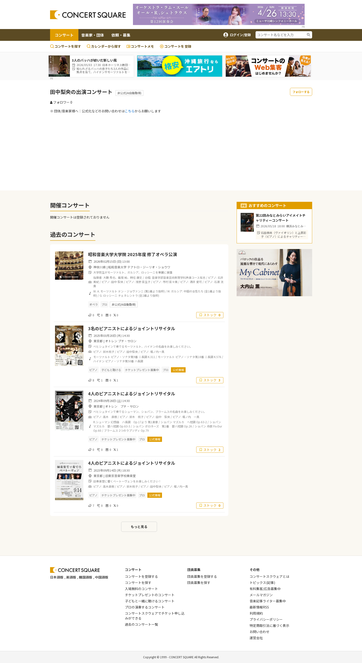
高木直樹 (108, 486)
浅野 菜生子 (143, 282)
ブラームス (111, 430)
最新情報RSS (259, 607)
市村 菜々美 (170, 282)
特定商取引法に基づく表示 (269, 625)
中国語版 (101, 577)
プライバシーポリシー (266, 619)
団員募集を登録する (202, 576)
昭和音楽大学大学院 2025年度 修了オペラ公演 (132, 254)
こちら (130, 111)
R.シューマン (101, 422)
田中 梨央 (117, 282)
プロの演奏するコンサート (145, 607)
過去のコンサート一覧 (141, 624)
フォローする (301, 92)
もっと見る (139, 526)
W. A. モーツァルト (105, 291)
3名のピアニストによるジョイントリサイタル (131, 328)
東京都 (98, 341)
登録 (175, 46)
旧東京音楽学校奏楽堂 (120, 475)
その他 (255, 569)
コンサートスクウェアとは (269, 576)
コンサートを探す (65, 46)
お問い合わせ (259, 631)
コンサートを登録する (141, 576)
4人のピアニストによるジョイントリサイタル (131, 393)
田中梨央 (132, 352)
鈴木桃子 (108, 352)
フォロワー (61, 102)
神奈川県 (100, 267)
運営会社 (256, 637)
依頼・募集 (120, 35)
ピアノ (93, 370)
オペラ (93, 304)
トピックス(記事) (262, 582)
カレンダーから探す (104, 46)
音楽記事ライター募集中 (268, 601)
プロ (104, 304)
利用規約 (256, 613)
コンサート (64, 35)
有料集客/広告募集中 (265, 588)
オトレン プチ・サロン (120, 341)
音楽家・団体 (92, 35)
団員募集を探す (198, 582)
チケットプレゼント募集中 (142, 370)
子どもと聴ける (111, 370)
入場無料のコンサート (141, 588)
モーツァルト (101, 357)
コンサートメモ (140, 46)
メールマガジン (261, 594)
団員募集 (193, 569)
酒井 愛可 (196, 282)
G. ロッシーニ (108, 295)
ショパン (166, 422)
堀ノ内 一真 (190, 417)
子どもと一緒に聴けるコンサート (150, 601)
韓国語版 (85, 577)
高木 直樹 (110, 417)
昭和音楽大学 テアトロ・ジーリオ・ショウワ (139, 267)
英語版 (71, 577)
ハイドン (99, 361)
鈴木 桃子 (136, 417)
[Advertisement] (181, 152)
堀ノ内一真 (157, 352)
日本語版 (56, 577)
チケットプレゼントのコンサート (150, 594)
